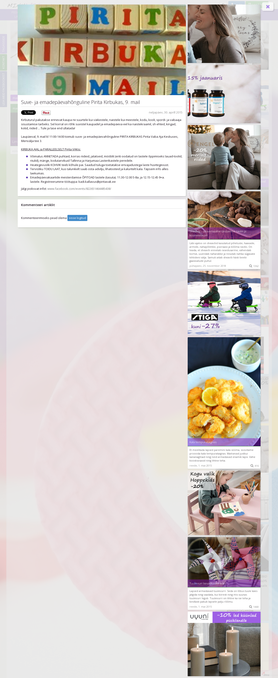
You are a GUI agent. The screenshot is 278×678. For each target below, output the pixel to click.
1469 (254, 606)
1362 (254, 266)
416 (255, 465)
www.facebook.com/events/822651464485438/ (79, 189)
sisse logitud (77, 218)
